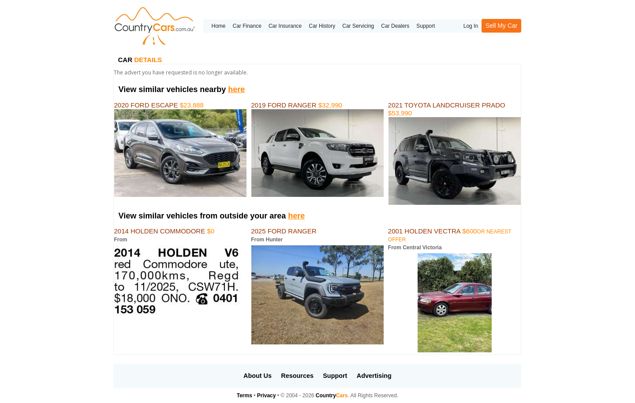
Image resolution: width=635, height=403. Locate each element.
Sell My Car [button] (501, 25)
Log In (470, 26)
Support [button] (335, 375)
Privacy (266, 395)
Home (218, 26)
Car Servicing (358, 26)
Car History (322, 26)
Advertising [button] (374, 375)
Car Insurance (285, 26)
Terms (244, 395)
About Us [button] (257, 375)
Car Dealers (395, 26)
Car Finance (247, 26)
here (236, 89)
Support (425, 26)
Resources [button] (297, 375)
